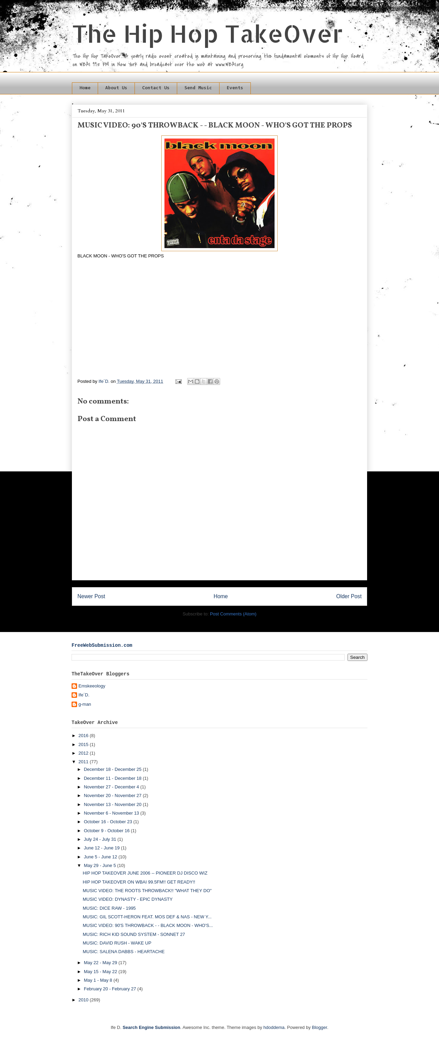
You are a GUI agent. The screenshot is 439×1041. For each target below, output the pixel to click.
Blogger (319, 1027)
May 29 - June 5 (100, 865)
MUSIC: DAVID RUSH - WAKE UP (117, 943)
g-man (84, 704)
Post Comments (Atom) (233, 613)
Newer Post (91, 596)
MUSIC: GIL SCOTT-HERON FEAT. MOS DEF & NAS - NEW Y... (147, 916)
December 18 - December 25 (113, 769)
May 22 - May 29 (101, 962)
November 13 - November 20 (113, 804)
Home (84, 88)
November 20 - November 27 (113, 795)
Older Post (349, 596)
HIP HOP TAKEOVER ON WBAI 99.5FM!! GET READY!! (139, 882)
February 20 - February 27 (110, 988)
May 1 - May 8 (99, 980)
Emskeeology (91, 685)
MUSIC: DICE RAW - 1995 (109, 908)
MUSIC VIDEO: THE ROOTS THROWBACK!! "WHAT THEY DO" (147, 890)
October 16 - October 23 (108, 821)
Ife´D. (83, 694)
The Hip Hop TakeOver (207, 33)
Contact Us (156, 88)
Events (235, 88)
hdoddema (274, 1027)
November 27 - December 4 (112, 786)
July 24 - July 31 (101, 839)
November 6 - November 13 (112, 813)
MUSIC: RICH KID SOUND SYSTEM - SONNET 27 (134, 934)
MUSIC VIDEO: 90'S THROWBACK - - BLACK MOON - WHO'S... (148, 925)
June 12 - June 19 (102, 847)
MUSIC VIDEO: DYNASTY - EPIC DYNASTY (127, 899)
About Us (116, 88)
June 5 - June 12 (101, 856)
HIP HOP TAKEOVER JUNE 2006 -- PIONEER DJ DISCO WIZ (145, 873)
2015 (84, 744)
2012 (84, 753)
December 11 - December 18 (113, 778)
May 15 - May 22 (101, 971)
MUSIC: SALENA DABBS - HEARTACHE (123, 951)
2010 (84, 999)
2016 (84, 735)
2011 (84, 761)
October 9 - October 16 (107, 830)
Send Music (198, 88)
